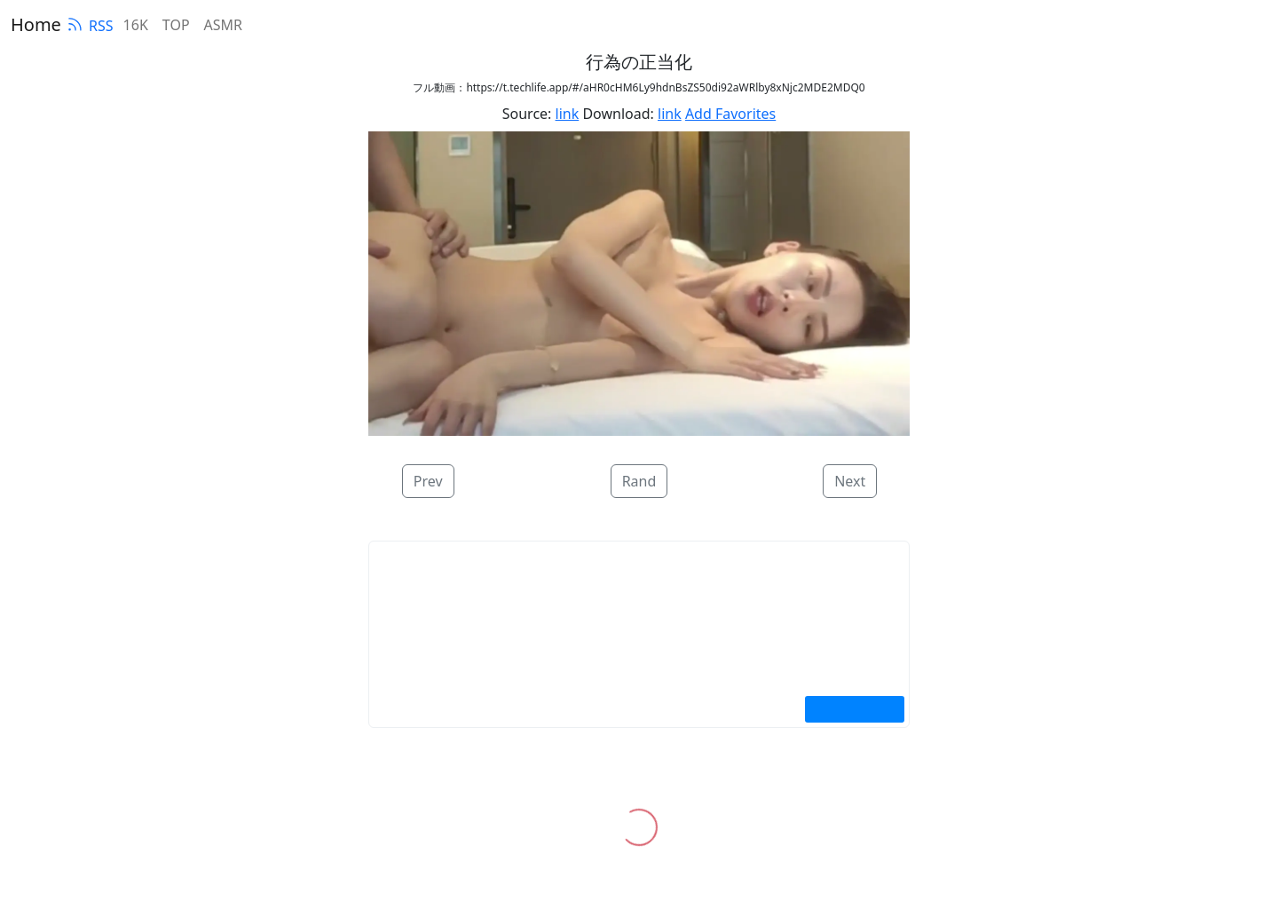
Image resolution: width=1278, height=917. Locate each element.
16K (135, 25)
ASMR (223, 25)
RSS (90, 26)
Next (849, 481)
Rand (639, 481)
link (568, 113)
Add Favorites (730, 113)
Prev (428, 481)
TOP (176, 25)
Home (36, 24)
